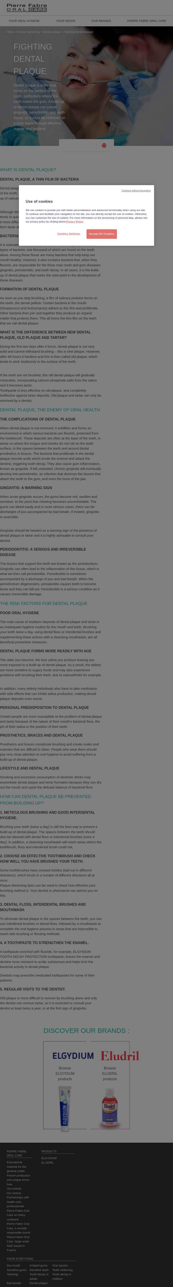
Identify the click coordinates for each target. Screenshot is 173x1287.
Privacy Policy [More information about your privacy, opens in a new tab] (75, 221)
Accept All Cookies (101, 233)
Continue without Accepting (136, 190)
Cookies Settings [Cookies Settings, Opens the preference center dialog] (68, 233)
